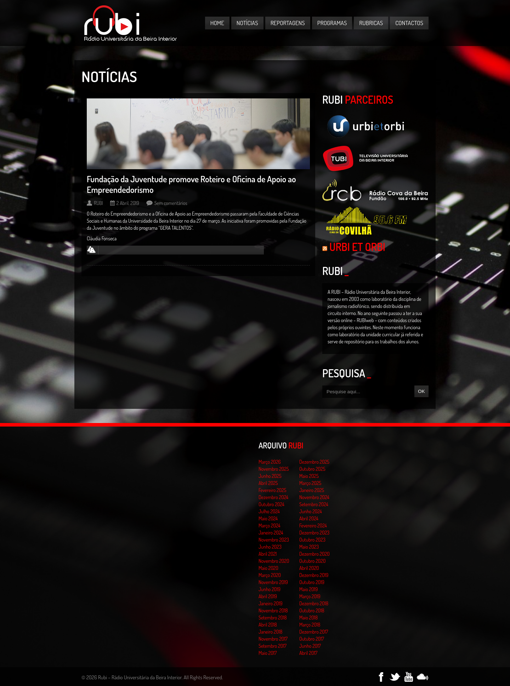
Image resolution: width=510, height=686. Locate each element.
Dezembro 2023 (314, 533)
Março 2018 (309, 625)
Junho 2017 (310, 646)
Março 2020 (270, 575)
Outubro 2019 (311, 582)
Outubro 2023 (312, 540)
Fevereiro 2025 (273, 490)
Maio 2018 (308, 617)
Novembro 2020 (274, 561)
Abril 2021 (268, 554)
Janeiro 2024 (271, 533)
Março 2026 (270, 462)
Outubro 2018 (311, 610)
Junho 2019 (269, 589)
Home (217, 23)
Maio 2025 (309, 476)
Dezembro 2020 (314, 554)
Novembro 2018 (273, 610)
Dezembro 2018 (313, 603)
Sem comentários (170, 203)
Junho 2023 (270, 547)
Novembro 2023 (274, 540)
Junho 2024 (310, 511)
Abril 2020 (309, 568)
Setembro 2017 (273, 646)
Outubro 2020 (312, 561)
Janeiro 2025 (311, 490)
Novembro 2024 (314, 497)
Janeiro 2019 (270, 603)
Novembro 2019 (273, 582)
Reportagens (288, 23)
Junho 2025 (270, 476)
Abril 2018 (268, 625)
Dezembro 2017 (313, 632)
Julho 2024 (269, 511)
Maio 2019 (308, 589)
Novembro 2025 (274, 469)
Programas (332, 23)
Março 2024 (269, 525)
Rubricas (371, 23)
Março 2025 (310, 483)
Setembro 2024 (313, 504)
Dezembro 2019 (313, 575)
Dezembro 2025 (314, 462)
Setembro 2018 (273, 617)
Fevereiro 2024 (313, 525)
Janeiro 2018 (270, 632)
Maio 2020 (268, 568)
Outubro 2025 (312, 469)
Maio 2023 (309, 547)
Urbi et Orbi (357, 246)
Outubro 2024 (271, 504)
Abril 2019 (268, 596)
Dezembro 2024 (273, 497)
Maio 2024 (268, 518)
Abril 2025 (268, 483)
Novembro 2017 (273, 639)
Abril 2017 (308, 653)
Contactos (409, 23)
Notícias (247, 23)
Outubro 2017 (311, 639)
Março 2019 (310, 596)
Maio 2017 (268, 653)
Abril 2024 (308, 518)
